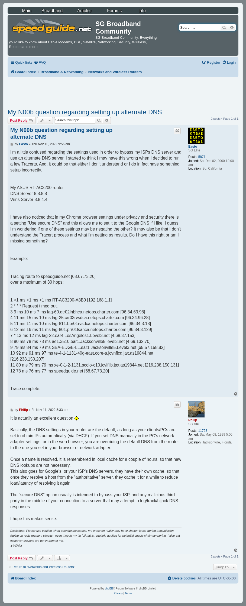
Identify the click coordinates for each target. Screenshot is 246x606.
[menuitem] (40, 62)
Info (142, 10)
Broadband (52, 10)
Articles (84, 10)
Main (26, 10)
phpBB (109, 588)
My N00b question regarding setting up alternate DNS (85, 112)
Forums (114, 10)
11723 (202, 431)
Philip (192, 420)
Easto (192, 146)
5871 (202, 157)
